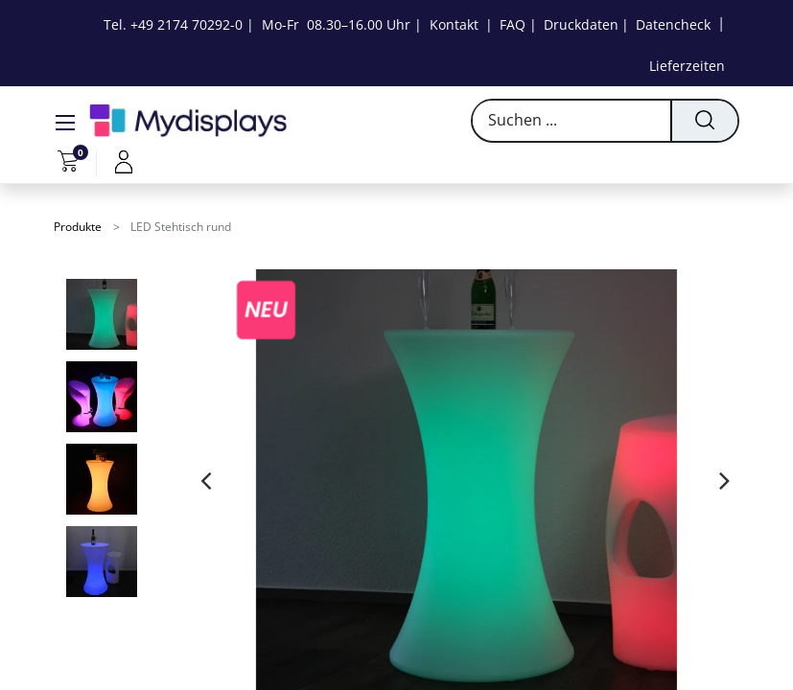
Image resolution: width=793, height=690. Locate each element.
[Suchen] (703, 121)
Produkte (78, 226)
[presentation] (206, 480)
